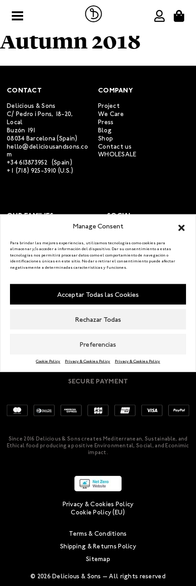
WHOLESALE (117, 154)
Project (109, 106)
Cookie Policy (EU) (98, 512)
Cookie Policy (48, 361)
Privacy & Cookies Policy (87, 361)
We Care (111, 114)
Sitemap (98, 559)
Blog (105, 130)
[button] (181, 226)
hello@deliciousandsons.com (47, 151)
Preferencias (98, 344)
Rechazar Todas (98, 319)
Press (105, 122)
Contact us (115, 146)
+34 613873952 (27, 162)
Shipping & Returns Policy (98, 546)
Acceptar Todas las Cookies (98, 294)
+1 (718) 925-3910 (32, 170)
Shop (105, 138)
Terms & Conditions (98, 534)
